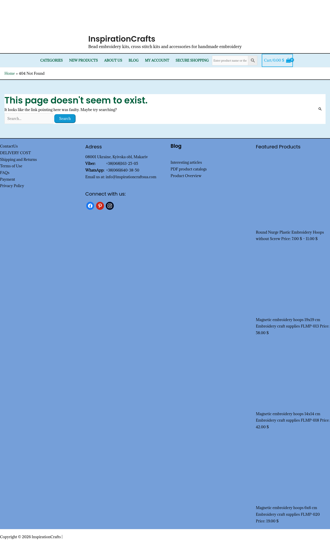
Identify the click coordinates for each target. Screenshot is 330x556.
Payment (7, 179)
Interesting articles (186, 162)
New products (83, 60)
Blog (133, 60)
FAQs (4, 172)
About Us (113, 60)
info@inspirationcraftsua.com (131, 176)
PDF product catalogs (189, 169)
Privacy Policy (12, 185)
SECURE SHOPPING (192, 60)
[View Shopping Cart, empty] (277, 60)
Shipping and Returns (18, 159)
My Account (157, 60)
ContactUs (9, 146)
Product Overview (186, 175)
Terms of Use (11, 166)
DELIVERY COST (15, 152)
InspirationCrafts (121, 38)
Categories (51, 60)
